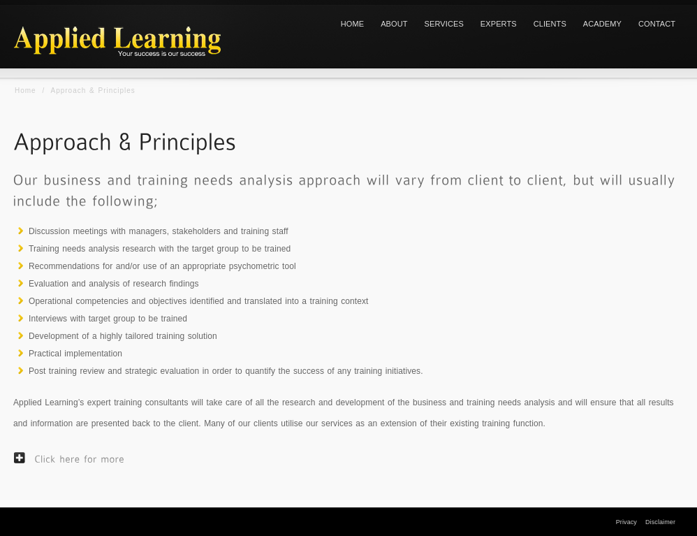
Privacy (626, 522)
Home (25, 90)
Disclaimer (660, 522)
